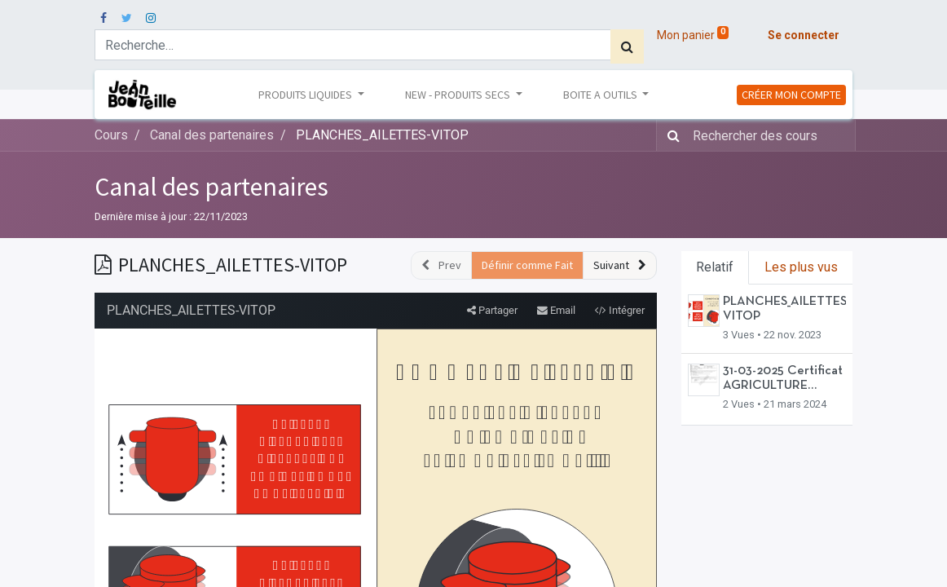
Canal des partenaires (211, 186)
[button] (620, 265)
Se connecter (803, 35)
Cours (111, 135)
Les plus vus (801, 267)
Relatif (714, 267)
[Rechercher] (627, 46)
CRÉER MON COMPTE (791, 94)
